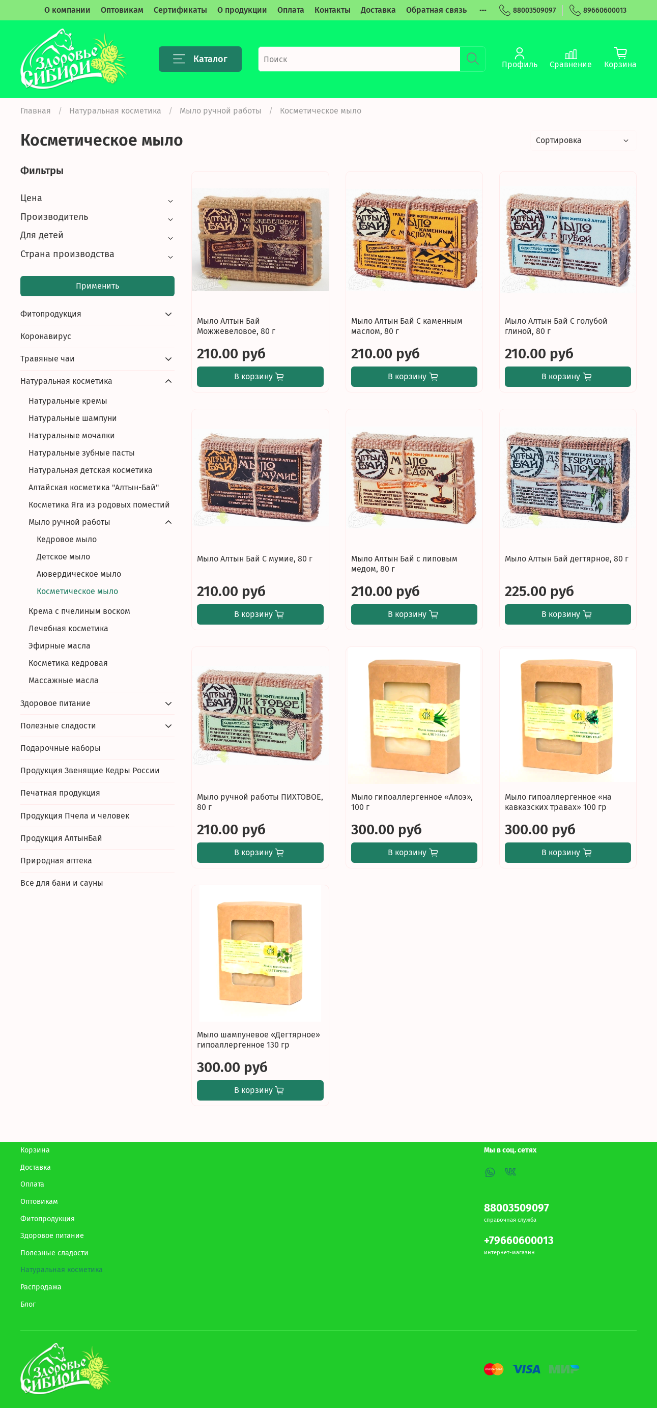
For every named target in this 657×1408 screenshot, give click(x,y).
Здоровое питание (55, 703)
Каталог (200, 59)
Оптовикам (122, 10)
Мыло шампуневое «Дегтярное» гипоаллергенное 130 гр (258, 1040)
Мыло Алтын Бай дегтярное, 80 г (567, 559)
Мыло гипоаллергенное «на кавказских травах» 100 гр (558, 802)
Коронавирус (45, 336)
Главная (35, 111)
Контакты (333, 10)
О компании (67, 10)
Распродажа (41, 1287)
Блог (28, 1304)
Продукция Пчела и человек (74, 816)
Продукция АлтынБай (61, 838)
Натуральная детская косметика (90, 470)
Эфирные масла (59, 646)
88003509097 (527, 10)
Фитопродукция (50, 314)
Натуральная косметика (115, 111)
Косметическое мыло (77, 591)
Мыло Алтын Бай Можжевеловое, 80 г (236, 326)
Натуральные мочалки (71, 435)
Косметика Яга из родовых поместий (99, 505)
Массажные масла (63, 680)
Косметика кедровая (68, 663)
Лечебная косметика (68, 628)
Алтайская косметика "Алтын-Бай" (93, 487)
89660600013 (597, 10)
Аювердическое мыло (79, 574)
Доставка (378, 10)
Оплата (290, 10)
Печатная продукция (60, 793)
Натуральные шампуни (72, 418)
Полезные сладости (58, 725)
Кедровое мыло (67, 539)
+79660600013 (519, 1240)
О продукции (242, 10)
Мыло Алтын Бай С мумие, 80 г (254, 559)
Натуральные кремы (67, 401)
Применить (97, 286)
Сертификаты (180, 10)
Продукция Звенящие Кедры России (90, 770)
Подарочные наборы (60, 748)
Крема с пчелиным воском (79, 611)
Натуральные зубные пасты (81, 453)
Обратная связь (436, 10)
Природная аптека (56, 860)
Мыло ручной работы (221, 111)
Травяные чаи (47, 358)
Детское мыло (63, 556)
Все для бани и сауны (61, 883)
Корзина (35, 1150)
